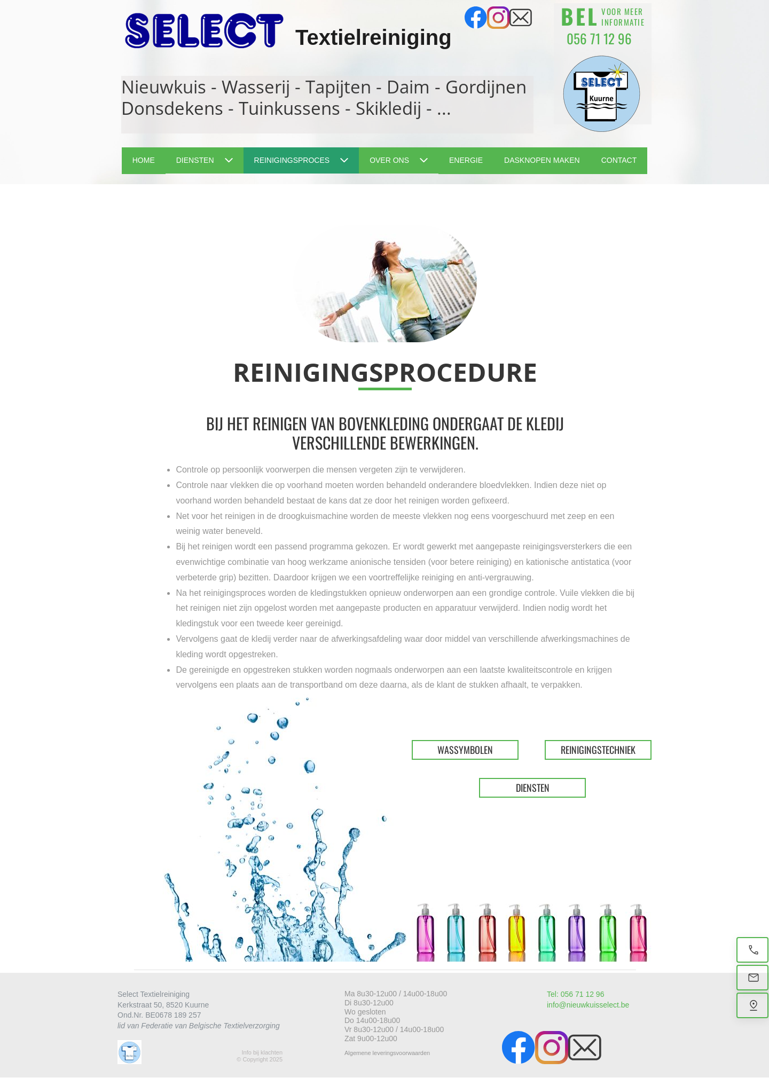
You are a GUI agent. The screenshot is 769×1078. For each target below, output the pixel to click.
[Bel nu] (752, 950)
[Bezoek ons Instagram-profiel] (498, 17)
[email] (520, 17)
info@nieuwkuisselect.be (588, 1005)
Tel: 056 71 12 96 (575, 994)
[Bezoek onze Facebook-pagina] (476, 17)
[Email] (752, 977)
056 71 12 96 (599, 38)
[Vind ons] (752, 1005)
